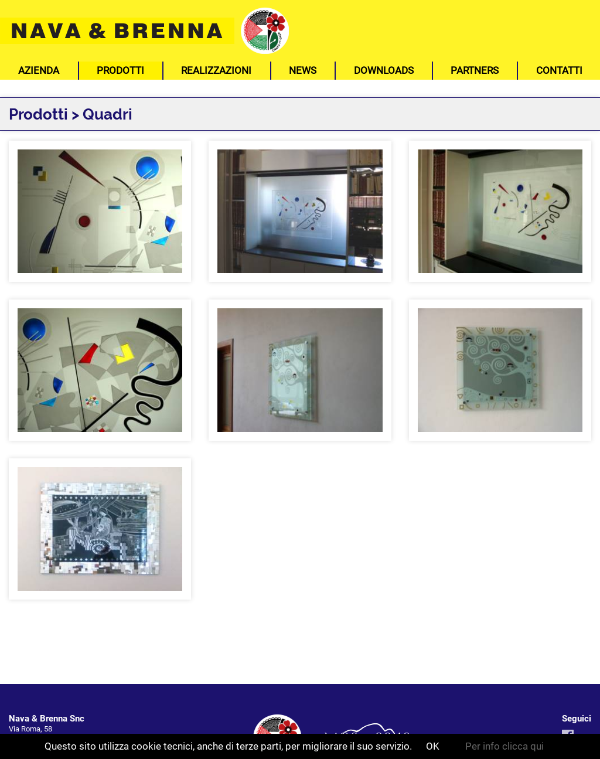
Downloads (384, 70)
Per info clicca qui (504, 746)
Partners (475, 70)
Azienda (38, 70)
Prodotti (120, 70)
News (302, 70)
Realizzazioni (216, 70)
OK (432, 746)
